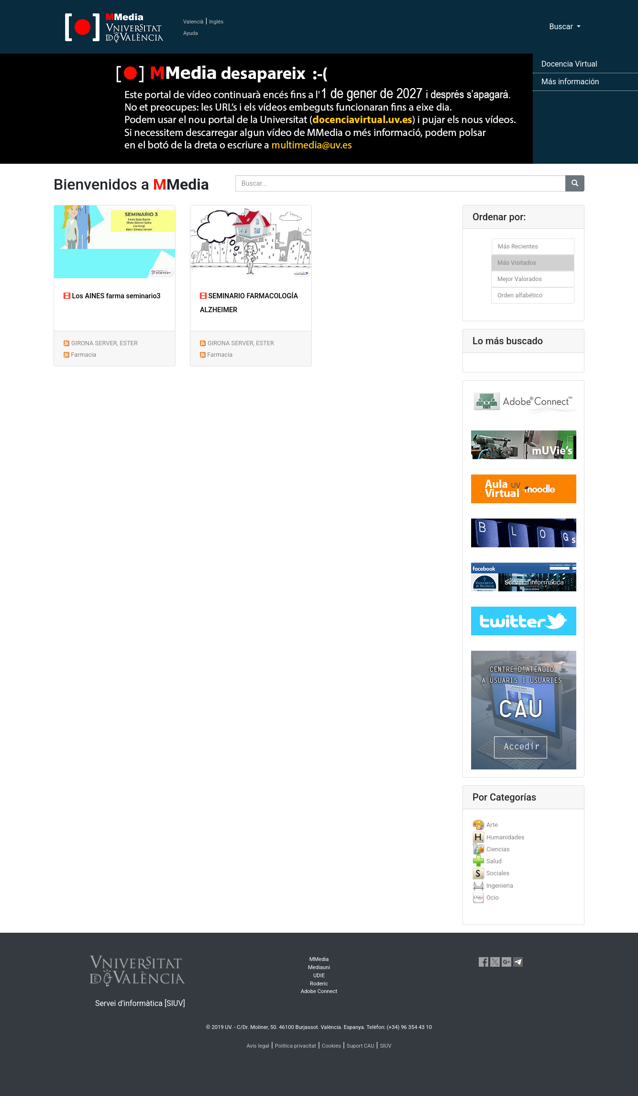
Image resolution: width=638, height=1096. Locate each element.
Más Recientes (518, 246)
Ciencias (498, 849)
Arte (492, 824)
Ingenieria (499, 885)
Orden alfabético (519, 295)
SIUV (385, 1046)
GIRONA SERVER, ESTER (104, 343)
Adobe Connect (319, 991)
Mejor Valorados (519, 278)
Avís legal (258, 1046)
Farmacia (83, 354)
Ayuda (190, 33)
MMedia (319, 959)
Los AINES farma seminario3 (112, 296)
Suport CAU (360, 1046)
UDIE (319, 975)
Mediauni (319, 967)
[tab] (523, 825)
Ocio (492, 897)
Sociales (497, 873)
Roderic (319, 984)
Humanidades (505, 837)
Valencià (193, 22)
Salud (494, 861)
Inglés (216, 22)
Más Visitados (516, 262)
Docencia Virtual (569, 63)
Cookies (331, 1046)
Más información (570, 81)
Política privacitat (295, 1046)
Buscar (562, 26)
